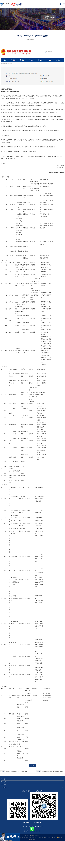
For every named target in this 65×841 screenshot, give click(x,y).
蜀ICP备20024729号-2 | (52, 837)
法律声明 (37, 835)
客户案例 (3, 779)
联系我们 (27, 835)
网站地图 (32, 835)
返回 (32, 765)
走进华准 (3, 787)
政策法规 (3, 784)
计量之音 (3, 782)
